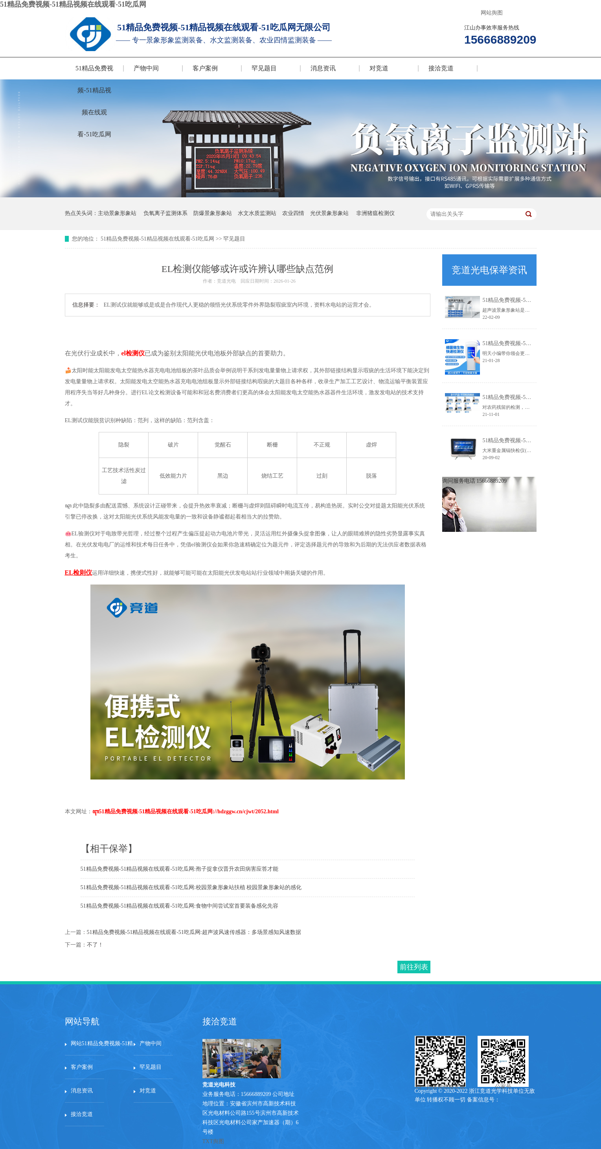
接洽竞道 (441, 68)
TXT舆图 (213, 1141)
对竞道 (378, 68)
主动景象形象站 (117, 213)
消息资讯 (323, 68)
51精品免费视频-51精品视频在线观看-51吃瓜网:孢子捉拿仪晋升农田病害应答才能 (179, 869)
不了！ (95, 945)
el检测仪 (133, 353)
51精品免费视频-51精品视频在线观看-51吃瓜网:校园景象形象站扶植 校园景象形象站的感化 (191, 887)
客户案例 (205, 68)
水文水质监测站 (257, 213)
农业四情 (293, 213)
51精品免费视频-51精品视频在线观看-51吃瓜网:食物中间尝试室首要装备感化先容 (179, 906)
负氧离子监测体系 (165, 213)
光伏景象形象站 (329, 213)
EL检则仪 (78, 572)
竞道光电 (226, 281)
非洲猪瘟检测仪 (375, 213)
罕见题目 (264, 68)
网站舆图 (492, 13)
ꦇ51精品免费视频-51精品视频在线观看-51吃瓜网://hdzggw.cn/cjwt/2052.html (185, 811)
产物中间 (146, 68)
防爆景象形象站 (212, 213)
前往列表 (414, 967)
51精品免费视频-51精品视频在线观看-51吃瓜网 (73, 4)
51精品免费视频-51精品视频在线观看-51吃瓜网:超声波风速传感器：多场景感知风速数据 (194, 932)
